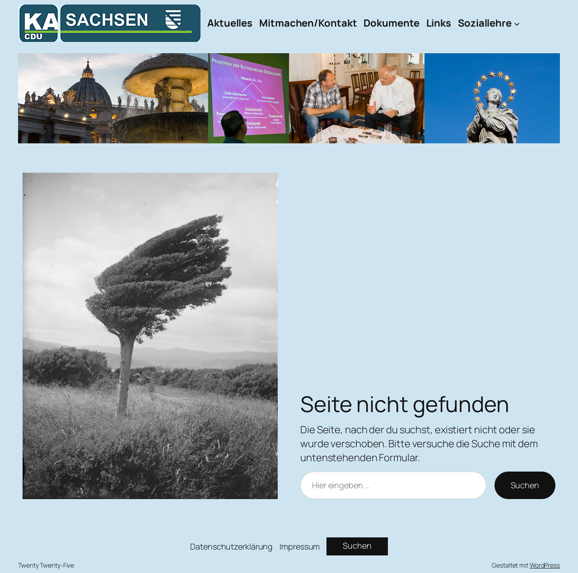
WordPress (545, 565)
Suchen (525, 485)
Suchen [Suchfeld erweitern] (357, 545)
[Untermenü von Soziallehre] (517, 23)
